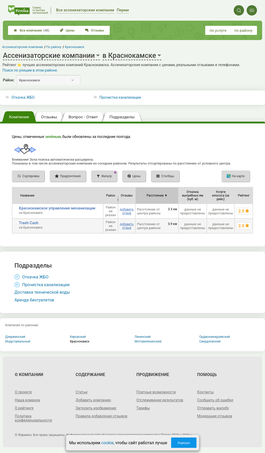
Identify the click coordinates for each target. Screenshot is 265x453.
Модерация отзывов (214, 416)
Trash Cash (28, 223)
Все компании (31, 30)
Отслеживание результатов (159, 400)
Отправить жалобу (213, 408)
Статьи (81, 392)
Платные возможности (156, 392)
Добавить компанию (93, 400)
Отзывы (94, 30)
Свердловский (209, 341)
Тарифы (143, 408)
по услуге (218, 30)
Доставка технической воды (42, 292)
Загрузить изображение (96, 408)
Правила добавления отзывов (101, 416)
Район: (8, 80)
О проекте (23, 392)
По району (53, 47)
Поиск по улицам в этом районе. (30, 70)
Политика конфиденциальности (33, 418)
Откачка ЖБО (22, 97)
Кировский (78, 337)
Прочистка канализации (120, 97)
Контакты (205, 392)
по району (243, 30)
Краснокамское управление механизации (57, 208)
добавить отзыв (127, 211)
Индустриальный (17, 341)
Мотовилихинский (148, 341)
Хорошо (184, 443)
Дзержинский (15, 337)
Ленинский (143, 337)
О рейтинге (24, 408)
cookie (107, 442)
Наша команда (27, 400)
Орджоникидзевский (214, 337)
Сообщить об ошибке (215, 400)
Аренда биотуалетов (34, 300)
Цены (67, 30)
